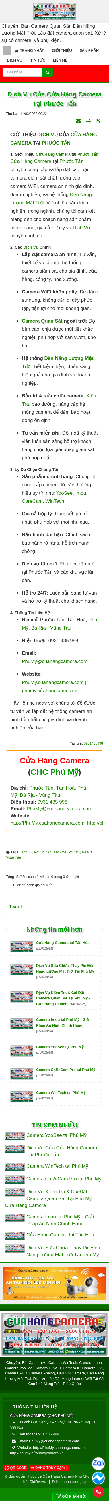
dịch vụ (81, 227)
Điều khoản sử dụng (69, 1482)
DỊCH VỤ (47, 134)
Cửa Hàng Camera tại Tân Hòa (60, 1235)
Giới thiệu (62, 50)
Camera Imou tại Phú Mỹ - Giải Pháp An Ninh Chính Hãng (62, 1025)
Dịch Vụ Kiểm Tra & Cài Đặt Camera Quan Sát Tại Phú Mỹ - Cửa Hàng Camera (63, 998)
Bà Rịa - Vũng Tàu (51, 628)
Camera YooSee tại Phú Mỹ (56, 1135)
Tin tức (37, 60)
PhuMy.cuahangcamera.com (52, 682)
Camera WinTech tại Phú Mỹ (57, 1166)
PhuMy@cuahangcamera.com (54, 661)
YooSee (64, 493)
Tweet (15, 907)
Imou (80, 493)
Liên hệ (60, 60)
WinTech (54, 501)
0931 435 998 (52, 802)
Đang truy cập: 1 (49, 1468)
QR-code (15, 1468)
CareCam (32, 501)
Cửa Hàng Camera (53, 154)
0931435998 (93, 743)
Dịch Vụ (30, 247)
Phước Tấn (87, 154)
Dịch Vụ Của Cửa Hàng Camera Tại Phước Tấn (61, 1151)
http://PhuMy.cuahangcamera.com (48, 823)
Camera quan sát (42, 321)
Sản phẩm (90, 50)
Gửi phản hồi (71, 1496)
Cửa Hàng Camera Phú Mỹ (65, 1476)
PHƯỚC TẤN (56, 143)
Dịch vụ (14, 60)
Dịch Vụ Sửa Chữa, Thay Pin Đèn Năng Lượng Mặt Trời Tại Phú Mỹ (65, 971)
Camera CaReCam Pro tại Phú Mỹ (64, 1179)
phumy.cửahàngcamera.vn (50, 690)
